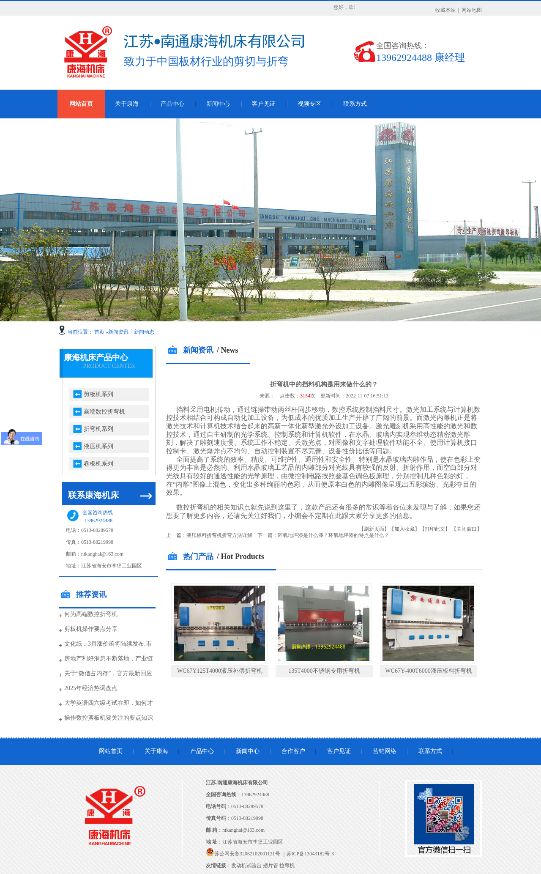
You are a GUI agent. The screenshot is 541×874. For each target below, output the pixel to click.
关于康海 (127, 104)
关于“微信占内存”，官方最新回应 (108, 673)
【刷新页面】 (374, 529)
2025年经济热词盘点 (90, 688)
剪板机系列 (98, 394)
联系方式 (355, 104)
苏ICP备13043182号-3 (310, 854)
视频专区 (309, 104)
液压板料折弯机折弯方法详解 (219, 535)
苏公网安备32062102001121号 (247, 854)
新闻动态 (144, 332)
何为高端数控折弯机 (90, 614)
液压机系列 (98, 446)
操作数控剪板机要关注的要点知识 (108, 718)
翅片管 (270, 866)
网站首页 (81, 104)
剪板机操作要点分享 (90, 629)
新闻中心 (218, 104)
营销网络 (384, 751)
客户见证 (264, 104)
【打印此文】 (435, 529)
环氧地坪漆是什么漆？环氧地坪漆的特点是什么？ (333, 535)
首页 (99, 332)
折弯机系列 (98, 429)
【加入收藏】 (404, 529)
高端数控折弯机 (104, 411)
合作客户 (293, 751)
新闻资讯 (118, 332)
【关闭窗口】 (466, 529)
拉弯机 (287, 866)
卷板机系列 (98, 463)
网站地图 (472, 10)
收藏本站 (445, 10)
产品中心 (172, 104)
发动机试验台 (246, 866)
